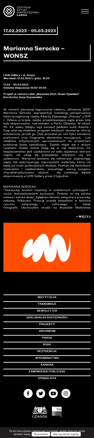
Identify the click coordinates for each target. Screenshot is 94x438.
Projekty (47, 324)
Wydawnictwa (47, 357)
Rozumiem (41, 434)
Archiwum (47, 330)
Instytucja (47, 297)
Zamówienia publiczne (57, 371)
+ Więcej (83, 216)
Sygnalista (47, 378)
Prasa (47, 337)
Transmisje (64, 303)
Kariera (47, 364)
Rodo (47, 344)
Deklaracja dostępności (47, 317)
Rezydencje (47, 351)
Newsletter (47, 310)
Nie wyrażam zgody (65, 434)
